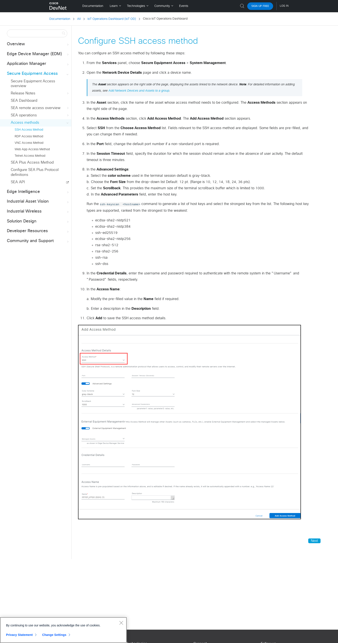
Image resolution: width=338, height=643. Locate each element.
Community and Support (38, 241)
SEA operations (40, 115)
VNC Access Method (29, 142)
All (79, 18)
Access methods (40, 123)
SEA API (18, 182)
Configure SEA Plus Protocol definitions (35, 172)
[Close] (121, 623)
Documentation (59, 18)
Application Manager (38, 64)
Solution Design (38, 221)
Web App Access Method (32, 149)
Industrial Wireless (38, 211)
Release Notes (40, 93)
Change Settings (54, 635)
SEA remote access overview (40, 108)
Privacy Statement (19, 635)
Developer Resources (38, 231)
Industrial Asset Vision (38, 201)
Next (314, 541)
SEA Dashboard (24, 101)
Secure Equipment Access (38, 74)
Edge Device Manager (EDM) (38, 54)
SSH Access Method (29, 129)
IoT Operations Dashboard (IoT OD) (112, 18)
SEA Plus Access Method (32, 162)
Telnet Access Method (30, 155)
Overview (38, 44)
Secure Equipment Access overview (33, 84)
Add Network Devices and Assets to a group (138, 90)
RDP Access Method (29, 136)
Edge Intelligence (38, 192)
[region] (63, 630)
